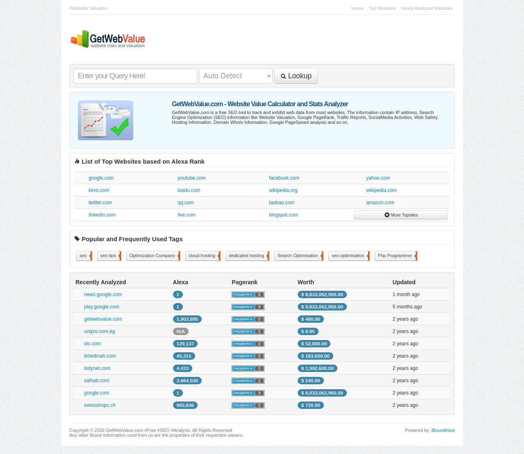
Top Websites (382, 8)
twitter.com (100, 202)
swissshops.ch (100, 405)
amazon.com (380, 202)
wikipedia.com (381, 190)
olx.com (92, 344)
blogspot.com (283, 215)
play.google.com (101, 307)
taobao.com (281, 202)
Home (357, 8)
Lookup (296, 76)
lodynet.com (97, 368)
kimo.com (99, 190)
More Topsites (401, 215)
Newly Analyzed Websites (427, 8)
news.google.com (103, 294)
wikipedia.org (283, 190)
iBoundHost (443, 430)
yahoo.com (378, 178)
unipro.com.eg (99, 331)
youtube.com (192, 178)
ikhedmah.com (100, 356)
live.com (187, 215)
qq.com (186, 202)
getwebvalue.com (103, 319)
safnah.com (96, 380)
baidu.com (189, 190)
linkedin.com (102, 215)
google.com (101, 178)
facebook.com (284, 178)
